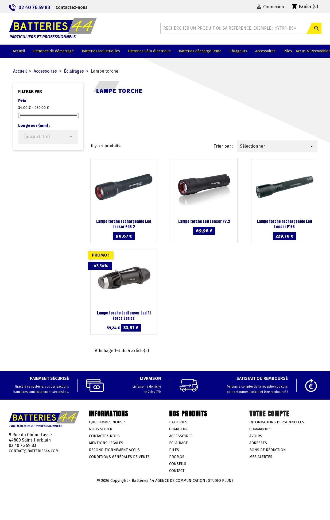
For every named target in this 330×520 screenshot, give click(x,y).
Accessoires (181, 436)
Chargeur (178, 429)
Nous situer (100, 429)
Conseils (177, 464)
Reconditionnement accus (114, 450)
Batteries (178, 422)
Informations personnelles (276, 422)
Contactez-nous (72, 7)
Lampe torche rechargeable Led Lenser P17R (284, 224)
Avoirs (255, 436)
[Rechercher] (240, 28)
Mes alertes (260, 457)
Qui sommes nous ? (107, 422)
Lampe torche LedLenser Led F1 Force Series (124, 315)
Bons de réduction (267, 450)
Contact (176, 470)
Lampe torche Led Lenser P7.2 (204, 221)
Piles (174, 450)
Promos (176, 457)
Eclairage (178, 443)
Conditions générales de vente (119, 457)
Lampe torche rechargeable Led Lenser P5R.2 (123, 224)
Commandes (260, 429)
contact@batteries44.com (34, 451)
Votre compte (269, 414)
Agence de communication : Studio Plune (194, 480)
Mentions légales (106, 443)
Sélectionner (277, 146)
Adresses (258, 443)
